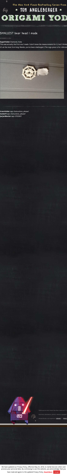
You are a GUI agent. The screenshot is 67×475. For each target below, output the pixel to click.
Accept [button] (57, 472)
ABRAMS (58, 418)
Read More (48, 472)
